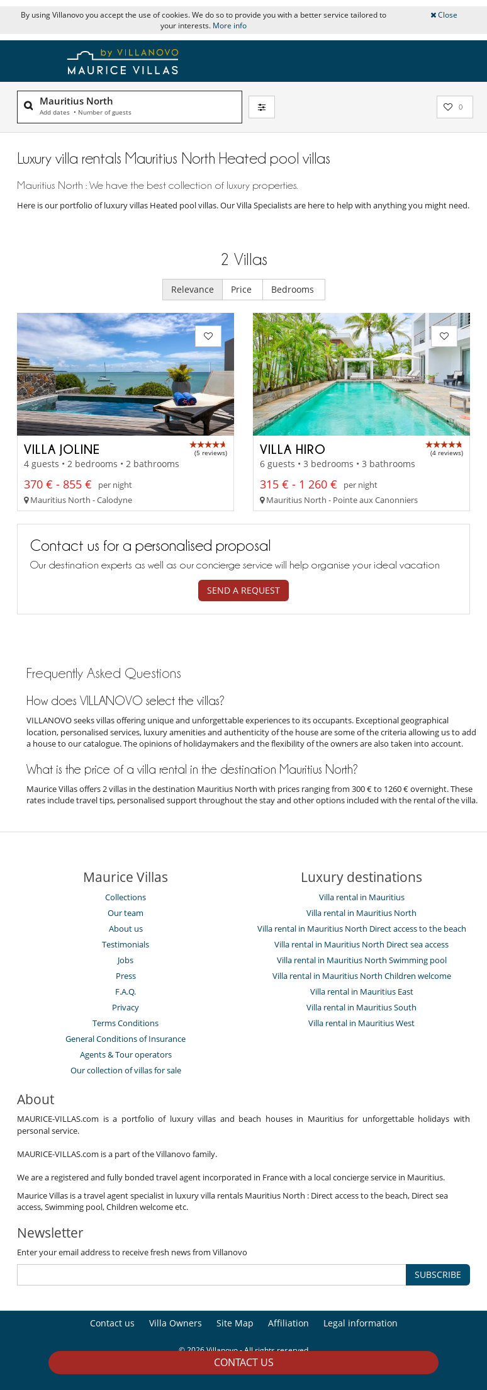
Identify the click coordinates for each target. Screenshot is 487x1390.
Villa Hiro (293, 449)
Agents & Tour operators (126, 1054)
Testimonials (125, 944)
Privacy (125, 1007)
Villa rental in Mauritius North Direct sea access (361, 944)
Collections (125, 897)
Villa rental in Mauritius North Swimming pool (362, 960)
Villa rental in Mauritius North (361, 912)
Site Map (235, 1323)
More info (230, 25)
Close (443, 14)
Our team (125, 912)
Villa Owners (175, 1323)
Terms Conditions (125, 1023)
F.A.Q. (125, 991)
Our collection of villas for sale (125, 1070)
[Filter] (262, 107)
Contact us (244, 1362)
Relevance (192, 289)
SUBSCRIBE (438, 1274)
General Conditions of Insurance (125, 1038)
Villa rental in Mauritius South (361, 1007)
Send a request (243, 590)
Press (126, 975)
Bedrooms (293, 289)
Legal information (360, 1323)
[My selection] (455, 107)
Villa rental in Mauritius (362, 897)
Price (242, 289)
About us (126, 928)
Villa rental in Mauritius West (361, 1023)
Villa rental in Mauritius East (361, 991)
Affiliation (288, 1323)
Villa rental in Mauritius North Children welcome (361, 975)
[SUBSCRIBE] (211, 1274)
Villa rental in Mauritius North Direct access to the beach (361, 928)
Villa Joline (62, 449)
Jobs (125, 960)
